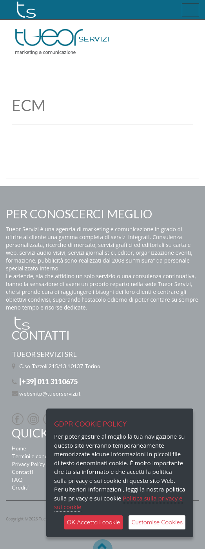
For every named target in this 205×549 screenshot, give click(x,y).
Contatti (22, 471)
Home (19, 448)
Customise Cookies (157, 522)
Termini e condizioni (36, 456)
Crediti (20, 487)
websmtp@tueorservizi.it (50, 393)
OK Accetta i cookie (93, 522)
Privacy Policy (28, 464)
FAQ (17, 479)
